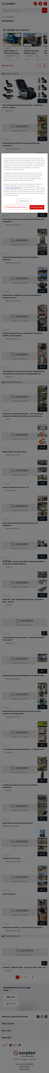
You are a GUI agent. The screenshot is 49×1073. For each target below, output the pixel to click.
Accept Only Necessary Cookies (16, 207)
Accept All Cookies (37, 207)
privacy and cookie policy (13, 187)
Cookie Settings (24, 201)
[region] (24, 183)
